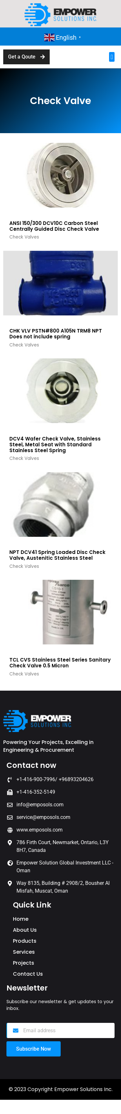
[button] (112, 57)
